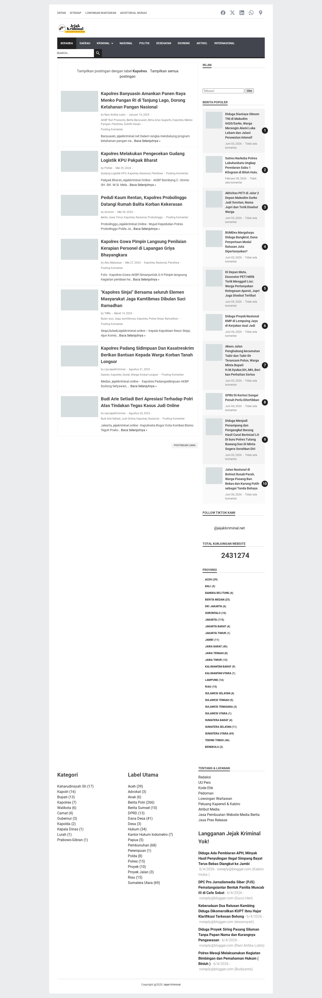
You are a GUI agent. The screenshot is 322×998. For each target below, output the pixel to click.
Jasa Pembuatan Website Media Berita (229, 815)
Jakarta (214, 619)
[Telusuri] (223, 90)
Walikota (66, 808)
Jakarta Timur (217, 633)
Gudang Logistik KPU (114, 173)
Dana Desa (140, 818)
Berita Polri (141, 802)
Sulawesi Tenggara (221, 706)
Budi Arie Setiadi (111, 418)
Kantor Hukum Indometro (150, 834)
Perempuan (139, 850)
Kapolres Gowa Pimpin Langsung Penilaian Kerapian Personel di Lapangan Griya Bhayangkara (143, 248)
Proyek (137, 867)
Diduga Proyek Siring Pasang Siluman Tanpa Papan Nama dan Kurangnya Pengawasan (228, 934)
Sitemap (75, 13)
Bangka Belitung (219, 593)
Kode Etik (205, 788)
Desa (134, 824)
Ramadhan (171, 318)
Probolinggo (155, 217)
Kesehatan (163, 43)
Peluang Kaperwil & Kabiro (219, 804)
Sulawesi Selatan (219, 693)
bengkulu (214, 746)
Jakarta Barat (217, 626)
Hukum (137, 829)
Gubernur (67, 818)
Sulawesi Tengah (219, 700)
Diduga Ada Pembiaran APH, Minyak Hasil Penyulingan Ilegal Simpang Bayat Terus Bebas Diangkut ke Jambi (230, 858)
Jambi (212, 639)
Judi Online (128, 418)
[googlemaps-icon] (260, 13)
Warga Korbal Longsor (144, 374)
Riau (211, 686)
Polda (135, 856)
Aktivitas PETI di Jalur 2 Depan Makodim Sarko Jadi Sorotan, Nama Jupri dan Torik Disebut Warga (242, 202)
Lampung (214, 680)
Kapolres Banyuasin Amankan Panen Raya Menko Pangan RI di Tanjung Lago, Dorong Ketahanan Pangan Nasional (143, 100)
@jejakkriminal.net (229, 528)
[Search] (74, 53)
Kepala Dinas (70, 829)
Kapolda (66, 824)
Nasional (126, 43)
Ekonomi (184, 43)
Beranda (67, 43)
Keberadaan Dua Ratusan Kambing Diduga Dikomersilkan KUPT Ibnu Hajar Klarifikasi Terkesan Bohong (229, 911)
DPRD (136, 813)
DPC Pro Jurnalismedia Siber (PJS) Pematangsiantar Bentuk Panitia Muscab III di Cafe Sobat (231, 887)
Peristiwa (117, 124)
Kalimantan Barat (220, 666)
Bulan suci (107, 318)
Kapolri (66, 792)
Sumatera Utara (219, 733)
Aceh (211, 579)
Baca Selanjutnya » (147, 141)
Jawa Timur (216, 659)
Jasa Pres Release (212, 820)
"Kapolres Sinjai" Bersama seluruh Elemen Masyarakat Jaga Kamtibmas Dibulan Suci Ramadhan (143, 298)
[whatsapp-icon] (251, 13)
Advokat (137, 792)
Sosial (126, 374)
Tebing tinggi (217, 740)
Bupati (66, 797)
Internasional (224, 43)
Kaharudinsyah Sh (75, 786)
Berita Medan (217, 599)
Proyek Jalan (141, 872)
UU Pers (204, 782)
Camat (65, 813)
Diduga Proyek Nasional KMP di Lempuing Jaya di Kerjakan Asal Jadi (242, 320)
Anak (134, 797)
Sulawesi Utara (218, 713)
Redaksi (204, 777)
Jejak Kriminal (172, 984)
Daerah (85, 43)
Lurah (64, 834)
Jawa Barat (216, 646)
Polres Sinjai (156, 318)
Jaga (117, 318)
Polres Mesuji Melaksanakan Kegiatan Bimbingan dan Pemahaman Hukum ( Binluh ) (229, 958)
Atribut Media (209, 809)
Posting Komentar (112, 129)
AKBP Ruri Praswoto (113, 120)
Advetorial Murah (133, 13)
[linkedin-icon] (241, 13)
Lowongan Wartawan (100, 13)
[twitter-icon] (232, 13)
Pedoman (206, 793)
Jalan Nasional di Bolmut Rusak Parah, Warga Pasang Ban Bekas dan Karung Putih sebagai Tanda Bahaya (242, 479)
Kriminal (103, 43)
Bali (210, 586)
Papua (136, 840)
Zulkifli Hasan (132, 124)
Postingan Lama (184, 445)
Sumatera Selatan (221, 726)
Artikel (202, 43)
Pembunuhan (142, 845)
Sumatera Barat (218, 720)
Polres (136, 861)
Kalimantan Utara (220, 673)
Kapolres (178, 120)
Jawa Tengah (216, 653)
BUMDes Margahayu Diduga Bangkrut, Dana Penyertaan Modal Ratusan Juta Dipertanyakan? (241, 242)
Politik (144, 43)
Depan (61, 13)
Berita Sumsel (142, 808)
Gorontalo (215, 613)
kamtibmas (129, 318)
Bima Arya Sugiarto (160, 120)
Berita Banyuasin (137, 120)
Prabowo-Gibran (72, 840)
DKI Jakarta (215, 606)
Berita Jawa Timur (112, 217)
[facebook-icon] (223, 13)
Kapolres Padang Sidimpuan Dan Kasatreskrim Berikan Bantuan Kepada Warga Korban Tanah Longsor (147, 354)
